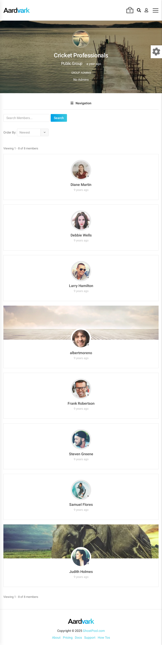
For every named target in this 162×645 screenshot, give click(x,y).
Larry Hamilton (81, 286)
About (56, 637)
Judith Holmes (81, 572)
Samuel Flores (81, 504)
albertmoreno (81, 353)
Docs (78, 637)
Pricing (68, 637)
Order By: (9, 132)
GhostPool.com (94, 631)
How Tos (104, 637)
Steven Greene (81, 454)
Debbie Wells (81, 235)
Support (89, 637)
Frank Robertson (81, 403)
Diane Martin (81, 185)
